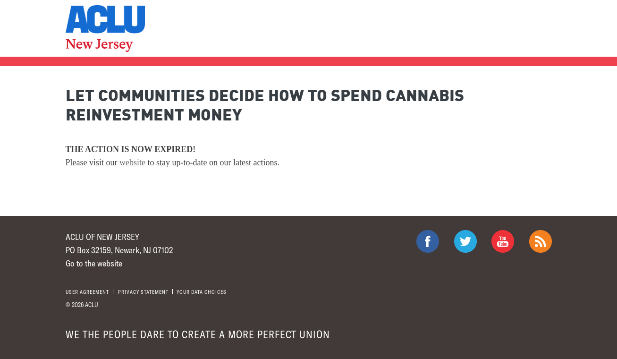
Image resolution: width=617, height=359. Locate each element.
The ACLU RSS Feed (540, 241)
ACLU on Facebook (427, 241)
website (132, 162)
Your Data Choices (202, 292)
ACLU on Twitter (465, 241)
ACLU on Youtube (502, 241)
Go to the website (94, 263)
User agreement (87, 292)
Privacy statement (143, 292)
